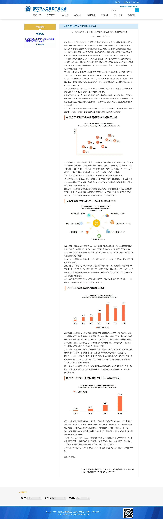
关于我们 (51, 15)
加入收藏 (136, 2)
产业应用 (40, 45)
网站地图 (127, 2)
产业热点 (118, 15)
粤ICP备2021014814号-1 (93, 512)
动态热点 (40, 34)
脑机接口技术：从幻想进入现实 (97, 472)
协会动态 (64, 15)
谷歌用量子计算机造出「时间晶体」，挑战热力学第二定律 (107, 469)
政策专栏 (105, 15)
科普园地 (132, 15)
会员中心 (78, 15)
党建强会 (91, 15)
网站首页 (37, 15)
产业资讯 (83, 26)
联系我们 (117, 2)
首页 (75, 26)
